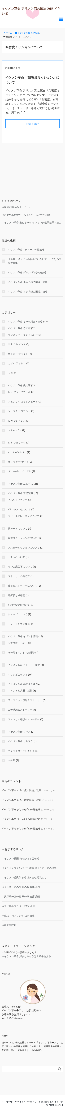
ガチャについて (16, 557)
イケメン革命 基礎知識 (20, 493)
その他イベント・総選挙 (21, 652)
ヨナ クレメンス (17, 344)
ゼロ (10, 373)
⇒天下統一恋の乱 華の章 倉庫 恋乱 (21, 896)
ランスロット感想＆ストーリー (25, 700)
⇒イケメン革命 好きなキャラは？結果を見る (26, 956)
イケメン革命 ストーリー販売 (24, 665)
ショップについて (17, 614)
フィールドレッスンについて (24, 516)
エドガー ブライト (18, 354)
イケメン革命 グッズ (19, 731)
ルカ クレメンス (17, 420)
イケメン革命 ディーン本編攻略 (26, 249)
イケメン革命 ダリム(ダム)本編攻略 (27, 272)
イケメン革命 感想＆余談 (21, 684)
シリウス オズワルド (19, 411)
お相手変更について (19, 604)
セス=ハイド (14, 430)
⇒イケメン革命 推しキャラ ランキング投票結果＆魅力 (31, 222)
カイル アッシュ (17, 363)
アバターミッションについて (24, 547)
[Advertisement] (32, 168)
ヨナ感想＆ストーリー (20, 709)
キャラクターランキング (21, 750)
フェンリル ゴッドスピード (23, 401)
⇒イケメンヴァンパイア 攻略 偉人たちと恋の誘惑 (29, 868)
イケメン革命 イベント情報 (23, 636)
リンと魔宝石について (20, 566)
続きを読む (33, 123)
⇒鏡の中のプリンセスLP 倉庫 (18, 915)
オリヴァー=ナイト (18, 461)
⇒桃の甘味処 (9, 925)
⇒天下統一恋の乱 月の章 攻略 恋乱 (21, 887)
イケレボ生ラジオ (17, 674)
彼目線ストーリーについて (22, 585)
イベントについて (17, 500)
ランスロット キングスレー (23, 334)
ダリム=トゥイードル (19, 471)
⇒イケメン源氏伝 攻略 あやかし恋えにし (24, 877)
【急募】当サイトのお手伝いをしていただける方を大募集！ (34, 261)
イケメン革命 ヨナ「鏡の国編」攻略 (27, 291)
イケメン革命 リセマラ (20, 741)
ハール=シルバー (17, 452)
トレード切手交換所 (19, 624)
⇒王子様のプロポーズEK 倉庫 (18, 906)
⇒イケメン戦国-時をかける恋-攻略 (21, 858)
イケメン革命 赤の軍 (19, 328)
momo (19, 1018)
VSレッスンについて (19, 509)
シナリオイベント (17, 643)
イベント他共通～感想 (20, 690)
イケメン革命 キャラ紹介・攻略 (25, 321)
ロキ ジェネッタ (17, 442)
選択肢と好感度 (16, 595)
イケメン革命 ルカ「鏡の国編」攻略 (27, 282)
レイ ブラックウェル (19, 392)
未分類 (11, 760)
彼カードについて (17, 528)
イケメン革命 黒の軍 (19, 385)
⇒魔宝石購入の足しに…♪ (16, 207)
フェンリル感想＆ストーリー (24, 719)
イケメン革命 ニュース (20, 483)
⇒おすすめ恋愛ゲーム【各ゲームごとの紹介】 (27, 215)
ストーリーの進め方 (19, 576)
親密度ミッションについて (22, 538)
